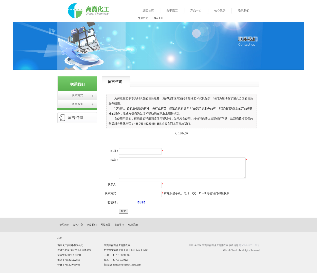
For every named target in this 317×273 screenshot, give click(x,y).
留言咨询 (77, 104)
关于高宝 (172, 10)
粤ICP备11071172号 (249, 245)
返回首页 (148, 10)
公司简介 (64, 224)
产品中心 (196, 10)
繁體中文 (143, 18)
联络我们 (92, 224)
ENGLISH (157, 18)
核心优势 (219, 10)
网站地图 (105, 224)
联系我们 (243, 10)
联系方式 (77, 95)
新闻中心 (78, 224)
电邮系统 (133, 224)
